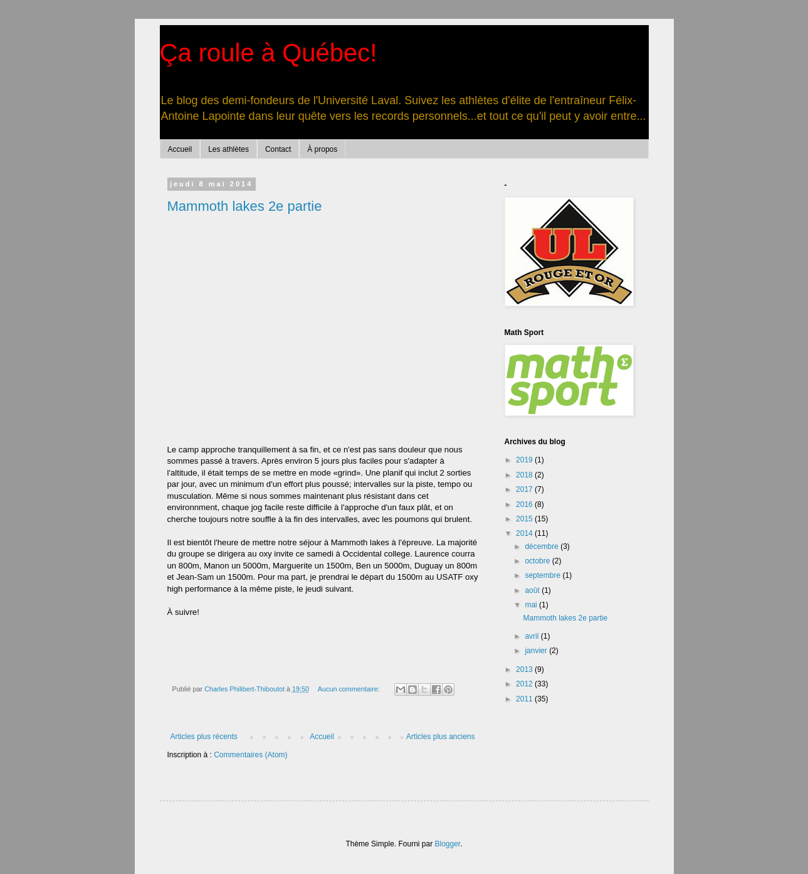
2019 (525, 460)
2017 (525, 489)
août (533, 590)
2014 (525, 533)
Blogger (448, 843)
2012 (525, 683)
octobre (538, 561)
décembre (542, 546)
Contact (278, 149)
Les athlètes (228, 149)
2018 (525, 475)
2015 (525, 518)
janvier (537, 650)
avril (532, 636)
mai (532, 604)
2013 (525, 669)
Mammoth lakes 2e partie (244, 206)
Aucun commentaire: (350, 689)
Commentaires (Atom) (250, 754)
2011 (525, 699)
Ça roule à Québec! (268, 53)
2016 (525, 504)
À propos (322, 149)
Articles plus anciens (440, 736)
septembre (543, 575)
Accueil (180, 149)
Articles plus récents (204, 736)
